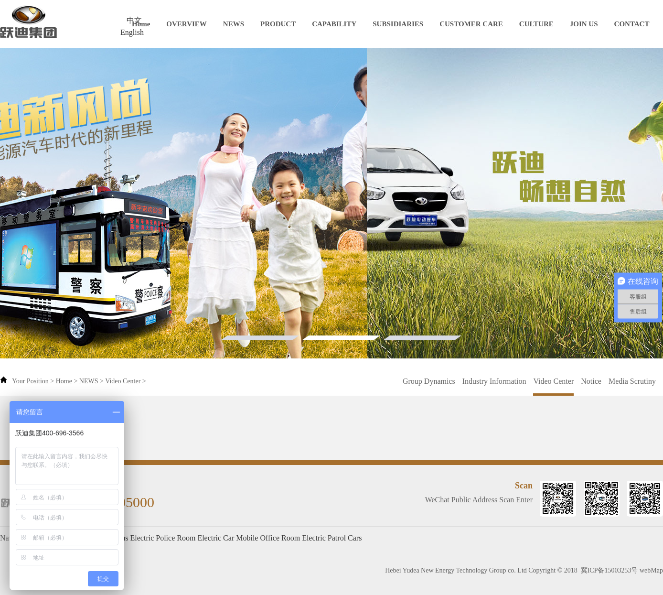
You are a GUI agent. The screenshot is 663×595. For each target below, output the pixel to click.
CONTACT (632, 24)
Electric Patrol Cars (332, 538)
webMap (651, 570)
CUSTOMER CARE (471, 24)
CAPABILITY (334, 24)
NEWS (233, 24)
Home (141, 24)
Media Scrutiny (632, 381)
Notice (591, 381)
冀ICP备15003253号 (609, 570)
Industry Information (494, 381)
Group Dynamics (429, 381)
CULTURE (536, 24)
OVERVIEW (186, 24)
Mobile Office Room (268, 538)
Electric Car (215, 538)
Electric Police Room (163, 538)
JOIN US (584, 24)
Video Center (122, 381)
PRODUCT (278, 24)
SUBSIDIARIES (398, 24)
